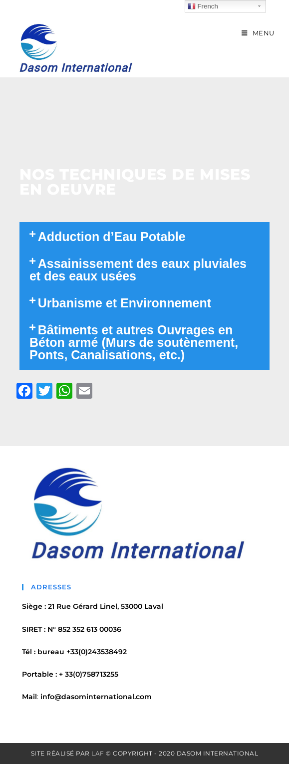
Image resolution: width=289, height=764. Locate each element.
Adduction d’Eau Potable (112, 237)
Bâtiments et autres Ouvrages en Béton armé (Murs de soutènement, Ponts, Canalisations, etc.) (133, 342)
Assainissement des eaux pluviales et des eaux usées (138, 269)
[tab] (144, 237)
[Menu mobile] (258, 32)
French (203, 6)
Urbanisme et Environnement (124, 303)
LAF (97, 753)
